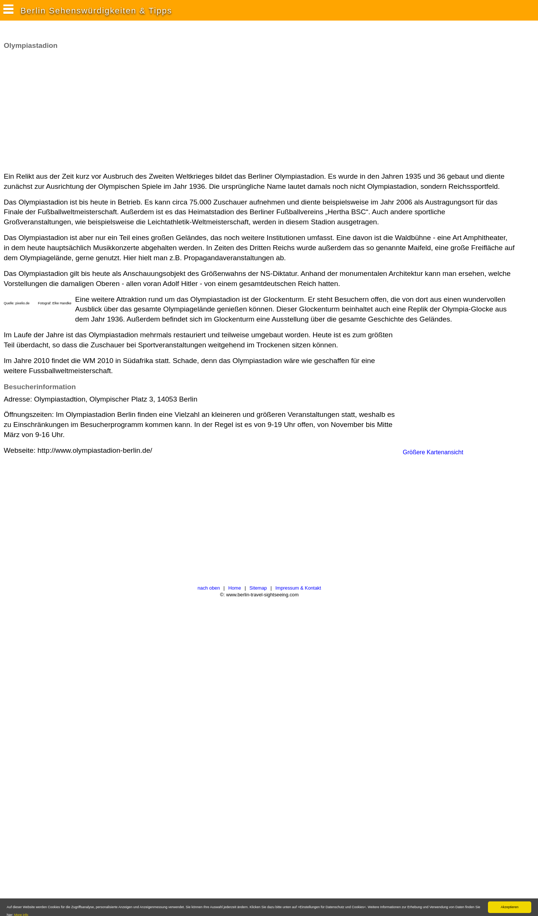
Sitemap (258, 588)
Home (234, 588)
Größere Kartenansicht (433, 452)
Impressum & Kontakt (298, 588)
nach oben (209, 588)
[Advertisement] (140, 111)
